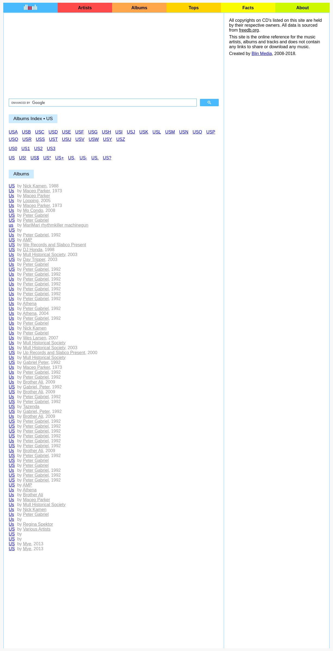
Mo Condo (33, 210)
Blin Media (262, 53)
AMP (27, 240)
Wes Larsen (34, 338)
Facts (248, 7)
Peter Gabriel (35, 215)
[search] (102, 102)
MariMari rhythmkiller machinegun (55, 225)
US (12, 186)
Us (11, 190)
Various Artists (36, 529)
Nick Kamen (34, 186)
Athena (30, 303)
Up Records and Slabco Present (54, 352)
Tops (194, 7)
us (11, 225)
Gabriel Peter (35, 362)
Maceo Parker (36, 190)
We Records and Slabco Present (54, 244)
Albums (139, 7)
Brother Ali (33, 382)
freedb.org (249, 30)
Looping (30, 200)
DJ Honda (32, 249)
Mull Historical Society (44, 254)
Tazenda (31, 406)
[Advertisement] (114, 56)
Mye (27, 544)
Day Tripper (34, 259)
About (302, 7)
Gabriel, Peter (36, 387)
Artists (85, 7)
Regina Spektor (38, 524)
